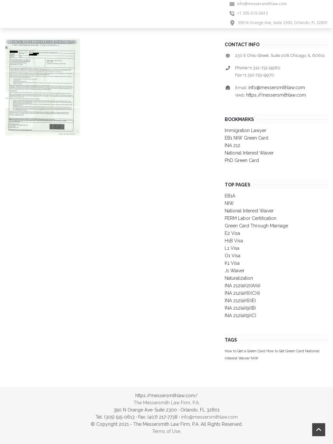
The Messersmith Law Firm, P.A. (167, 402)
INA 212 (232, 145)
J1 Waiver (235, 270)
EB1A (230, 195)
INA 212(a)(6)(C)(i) (242, 293)
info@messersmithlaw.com (276, 87)
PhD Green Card (242, 160)
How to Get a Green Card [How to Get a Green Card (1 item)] (245, 351)
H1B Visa (234, 240)
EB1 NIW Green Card (246, 138)
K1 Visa (232, 263)
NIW (229, 203)
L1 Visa (232, 248)
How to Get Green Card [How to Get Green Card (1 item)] (285, 351)
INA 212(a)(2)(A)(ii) (242, 285)
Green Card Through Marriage (256, 225)
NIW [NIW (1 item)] (254, 358)
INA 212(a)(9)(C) (240, 315)
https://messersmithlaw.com (276, 95)
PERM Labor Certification (250, 218)
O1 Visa (232, 255)
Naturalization (239, 278)
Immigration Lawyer (245, 130)
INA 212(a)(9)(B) (240, 308)
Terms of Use (166, 431)
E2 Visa (232, 233)
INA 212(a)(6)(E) (240, 300)
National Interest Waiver (249, 152)
